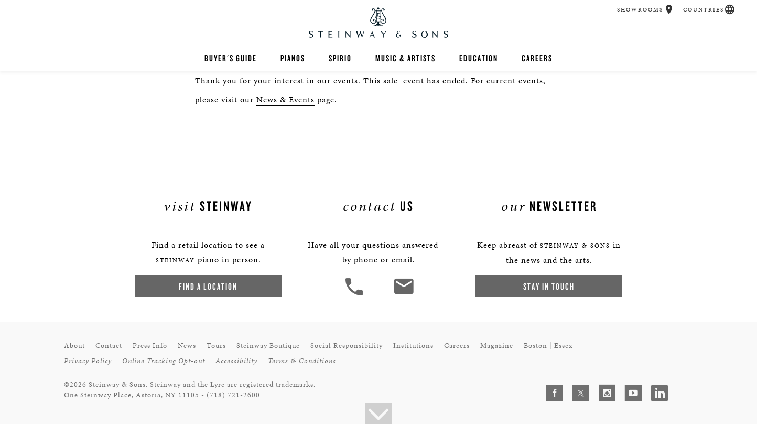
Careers (537, 57)
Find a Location (208, 286)
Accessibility (236, 361)
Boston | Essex (548, 346)
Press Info (150, 346)
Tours (216, 346)
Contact (108, 346)
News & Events (285, 99)
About (74, 346)
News (187, 346)
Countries (703, 10)
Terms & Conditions (302, 361)
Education (478, 57)
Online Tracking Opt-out (163, 361)
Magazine (496, 346)
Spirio (340, 57)
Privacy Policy (88, 361)
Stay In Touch (549, 286)
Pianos (292, 57)
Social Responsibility (346, 346)
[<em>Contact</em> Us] (403, 294)
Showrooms (640, 10)
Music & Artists (405, 57)
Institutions (413, 346)
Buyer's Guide (230, 57)
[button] (669, 9)
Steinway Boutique (268, 346)
